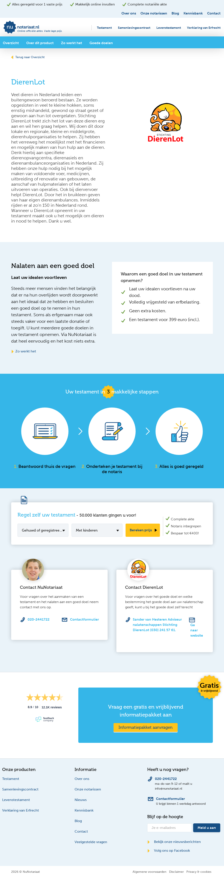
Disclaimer (176, 872)
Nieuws (81, 800)
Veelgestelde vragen (91, 842)
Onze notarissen (153, 13)
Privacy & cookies (198, 872)
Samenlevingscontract (134, 28)
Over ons (128, 13)
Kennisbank (193, 13)
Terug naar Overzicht (28, 57)
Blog (175, 13)
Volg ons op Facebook (168, 850)
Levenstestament (168, 28)
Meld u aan (207, 828)
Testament (104, 28)
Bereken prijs (141, 530)
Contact (213, 13)
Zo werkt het (23, 351)
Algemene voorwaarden (149, 872)
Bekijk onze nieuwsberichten (174, 842)
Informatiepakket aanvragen (146, 727)
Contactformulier (84, 619)
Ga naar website (196, 630)
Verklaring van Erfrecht (203, 28)
